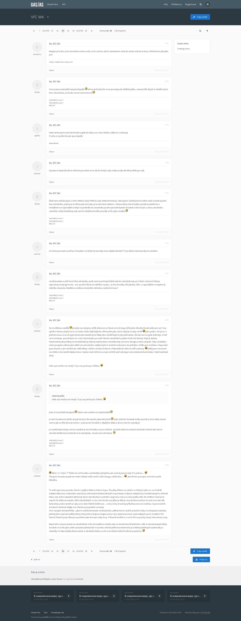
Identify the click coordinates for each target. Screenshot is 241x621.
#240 (167, 465)
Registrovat (190, 4)
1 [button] (39, 31)
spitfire (37, 135)
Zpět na (35, 559)
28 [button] (86, 31)
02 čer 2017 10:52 (162, 70)
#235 (167, 193)
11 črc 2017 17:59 (162, 232)
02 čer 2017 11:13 (162, 114)
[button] (34, 31)
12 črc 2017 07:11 (162, 374)
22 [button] (52, 31)
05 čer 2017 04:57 (162, 182)
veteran (37, 173)
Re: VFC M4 (54, 43)
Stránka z (106, 31)
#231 (167, 43)
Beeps (37, 92)
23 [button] (57, 31)
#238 (167, 320)
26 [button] (73, 31)
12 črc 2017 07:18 (162, 454)
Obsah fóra (52, 4)
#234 (167, 162)
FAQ (166, 4)
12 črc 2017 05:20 (162, 309)
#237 (167, 273)
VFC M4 (37, 16)
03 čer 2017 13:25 (162, 151)
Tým (45, 612)
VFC (64, 4)
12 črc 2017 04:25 (162, 262)
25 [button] (68, 31)
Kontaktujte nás (57, 612)
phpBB (44, 617)
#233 (167, 125)
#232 (167, 81)
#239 (167, 385)
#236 (167, 243)
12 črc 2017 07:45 (162, 539)
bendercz (37, 54)
